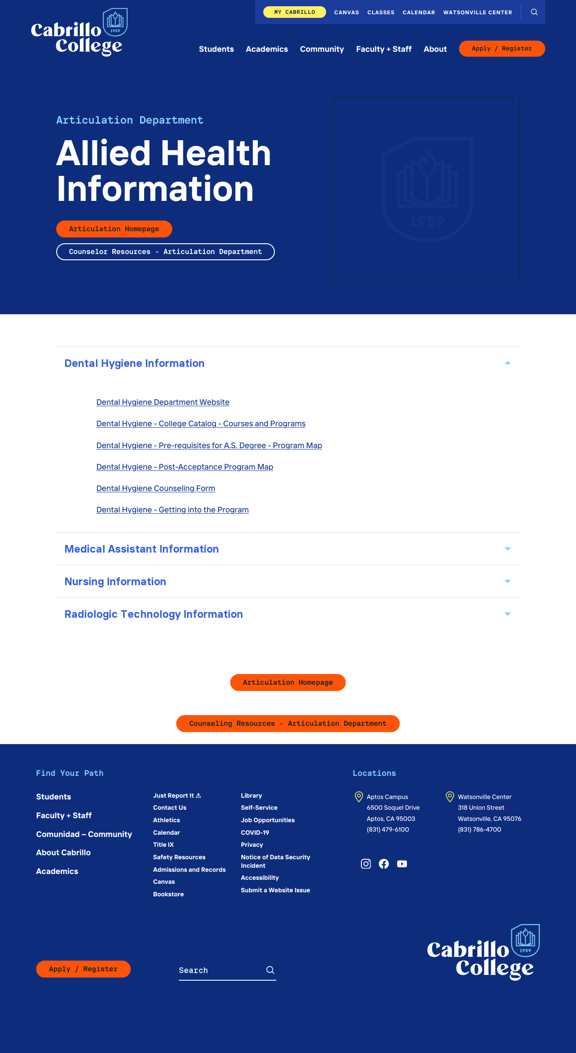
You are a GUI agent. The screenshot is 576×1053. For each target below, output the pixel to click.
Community (322, 48)
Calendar (419, 12)
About (435, 48)
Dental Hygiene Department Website (162, 401)
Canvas (346, 12)
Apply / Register (502, 48)
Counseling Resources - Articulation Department (287, 723)
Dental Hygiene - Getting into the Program (172, 509)
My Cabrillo (294, 11)
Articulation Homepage (114, 229)
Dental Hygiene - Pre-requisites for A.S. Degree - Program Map (209, 445)
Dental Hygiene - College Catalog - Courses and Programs (201, 423)
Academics (267, 48)
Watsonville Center (478, 12)
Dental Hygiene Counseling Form (155, 488)
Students (216, 48)
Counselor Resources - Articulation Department (165, 251)
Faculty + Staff (384, 48)
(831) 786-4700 (479, 829)
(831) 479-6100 (388, 829)
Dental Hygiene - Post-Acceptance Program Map (184, 466)
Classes (381, 12)
